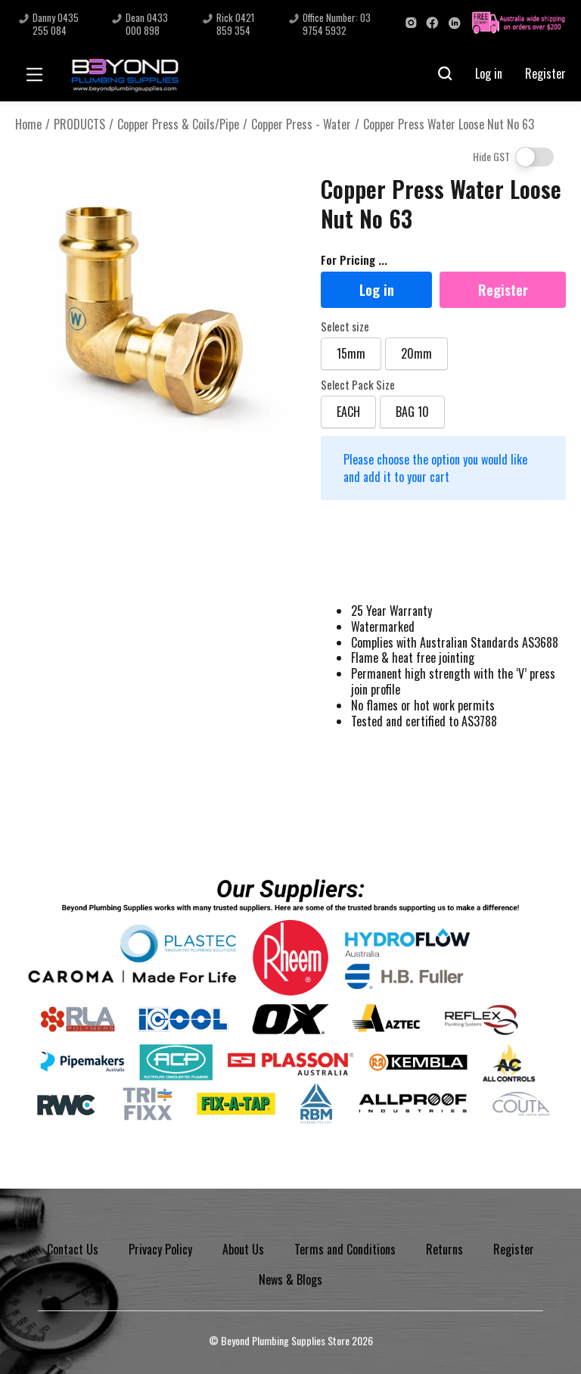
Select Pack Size (358, 385)
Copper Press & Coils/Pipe (178, 124)
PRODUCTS (79, 124)
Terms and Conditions (345, 1249)
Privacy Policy (160, 1249)
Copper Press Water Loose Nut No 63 (448, 124)
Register (545, 73)
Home (28, 124)
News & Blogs (290, 1279)
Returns (444, 1249)
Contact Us (72, 1249)
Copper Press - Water (301, 124)
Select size (345, 326)
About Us (243, 1249)
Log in (488, 73)
